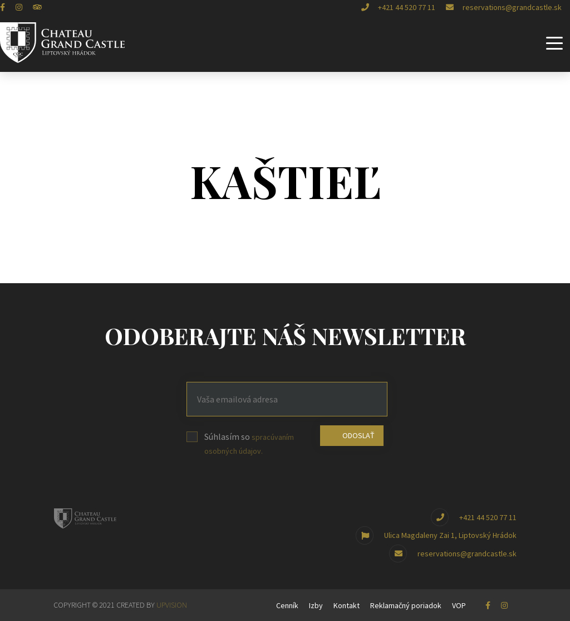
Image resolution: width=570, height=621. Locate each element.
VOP (459, 605)
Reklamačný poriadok (405, 605)
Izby (316, 605)
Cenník (287, 605)
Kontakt (346, 605)
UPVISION (171, 605)
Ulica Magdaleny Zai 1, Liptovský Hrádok (436, 535)
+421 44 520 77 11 (398, 7)
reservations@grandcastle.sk (504, 7)
